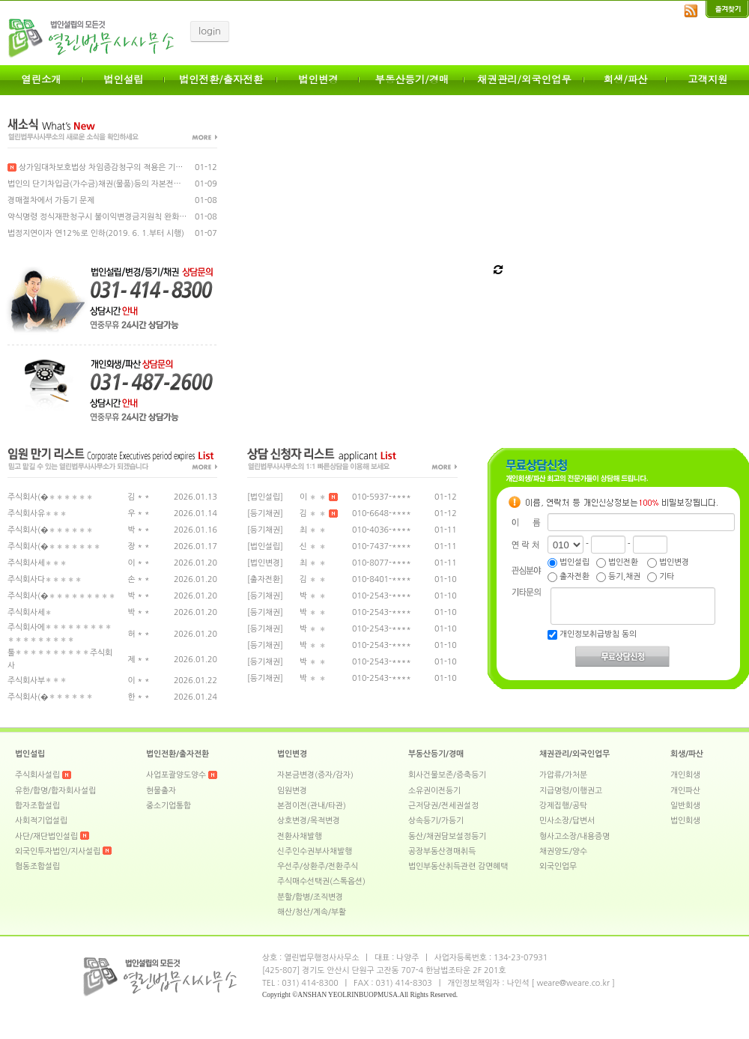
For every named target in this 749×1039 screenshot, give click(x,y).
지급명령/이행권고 (570, 791)
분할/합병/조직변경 (310, 897)
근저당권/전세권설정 (443, 806)
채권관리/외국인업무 (524, 79)
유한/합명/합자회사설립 (55, 791)
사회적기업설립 (41, 821)
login (209, 31)
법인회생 (685, 821)
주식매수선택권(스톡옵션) (321, 881)
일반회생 (685, 806)
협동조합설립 (37, 866)
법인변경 (318, 79)
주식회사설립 (37, 775)
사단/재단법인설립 (46, 836)
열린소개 (41, 79)
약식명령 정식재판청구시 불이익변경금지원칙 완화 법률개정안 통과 (121, 217)
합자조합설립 (37, 806)
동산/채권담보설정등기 (447, 836)
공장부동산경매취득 (442, 851)
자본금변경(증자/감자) (315, 775)
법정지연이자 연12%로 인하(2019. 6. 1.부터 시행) (95, 233)
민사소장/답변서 (567, 821)
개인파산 (685, 791)
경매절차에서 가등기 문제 (50, 200)
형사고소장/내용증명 (574, 836)
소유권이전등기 (434, 791)
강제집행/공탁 (563, 806)
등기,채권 (618, 576)
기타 (660, 576)
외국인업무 (558, 866)
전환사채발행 (299, 836)
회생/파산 (626, 79)
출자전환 (568, 576)
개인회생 (685, 775)
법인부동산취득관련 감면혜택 (458, 866)
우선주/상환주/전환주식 (317, 866)
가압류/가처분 (563, 775)
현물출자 (161, 791)
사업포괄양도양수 (176, 775)
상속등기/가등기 (436, 821)
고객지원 (707, 79)
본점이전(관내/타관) (311, 806)
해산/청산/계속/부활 (311, 912)
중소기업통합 (168, 806)
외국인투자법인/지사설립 (63, 851)
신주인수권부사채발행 (314, 851)
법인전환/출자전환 (221, 79)
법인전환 (617, 562)
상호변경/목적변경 (308, 821)
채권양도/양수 (563, 851)
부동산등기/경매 (412, 79)
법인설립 (123, 79)
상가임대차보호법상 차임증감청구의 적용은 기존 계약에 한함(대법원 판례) (138, 167)
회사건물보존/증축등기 (447, 775)
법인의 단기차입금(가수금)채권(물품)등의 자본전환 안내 (102, 184)
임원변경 (292, 791)
